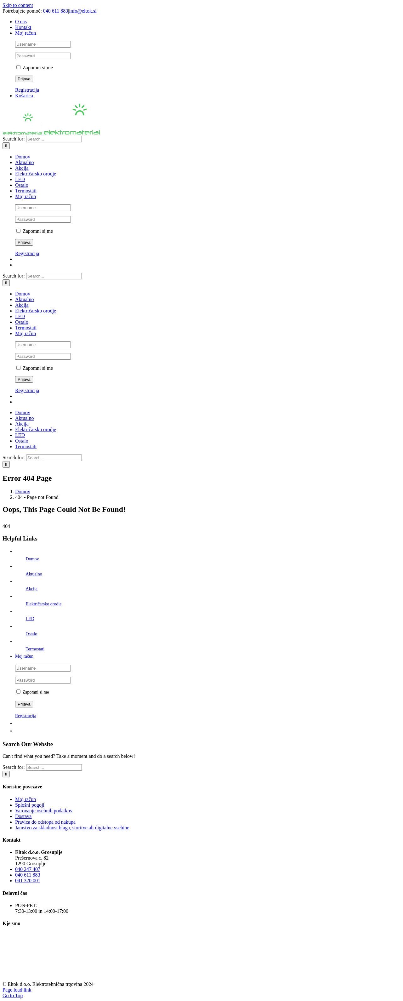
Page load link (17, 989)
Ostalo (31, 634)
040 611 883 (55, 11)
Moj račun (25, 799)
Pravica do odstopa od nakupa (45, 822)
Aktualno (34, 574)
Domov (32, 559)
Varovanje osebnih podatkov (43, 810)
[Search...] (54, 139)
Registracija (27, 90)
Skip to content (18, 5)
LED (30, 618)
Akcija (31, 588)
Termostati (35, 649)
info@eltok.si (82, 11)
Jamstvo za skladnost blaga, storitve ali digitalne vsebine (72, 827)
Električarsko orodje (44, 604)
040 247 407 (27, 869)
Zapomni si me (34, 67)
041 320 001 (27, 880)
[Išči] (6, 145)
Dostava (23, 816)
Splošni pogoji (29, 805)
